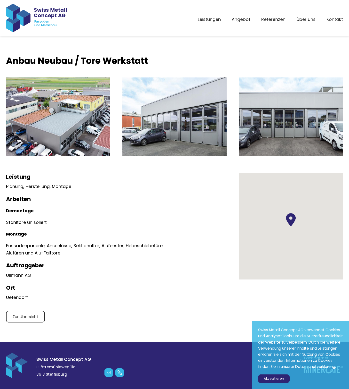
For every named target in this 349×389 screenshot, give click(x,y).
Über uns (306, 19)
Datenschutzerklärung (315, 366)
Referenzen (273, 19)
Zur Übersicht (25, 317)
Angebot (241, 19)
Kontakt (334, 19)
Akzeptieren (274, 378)
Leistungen (209, 19)
